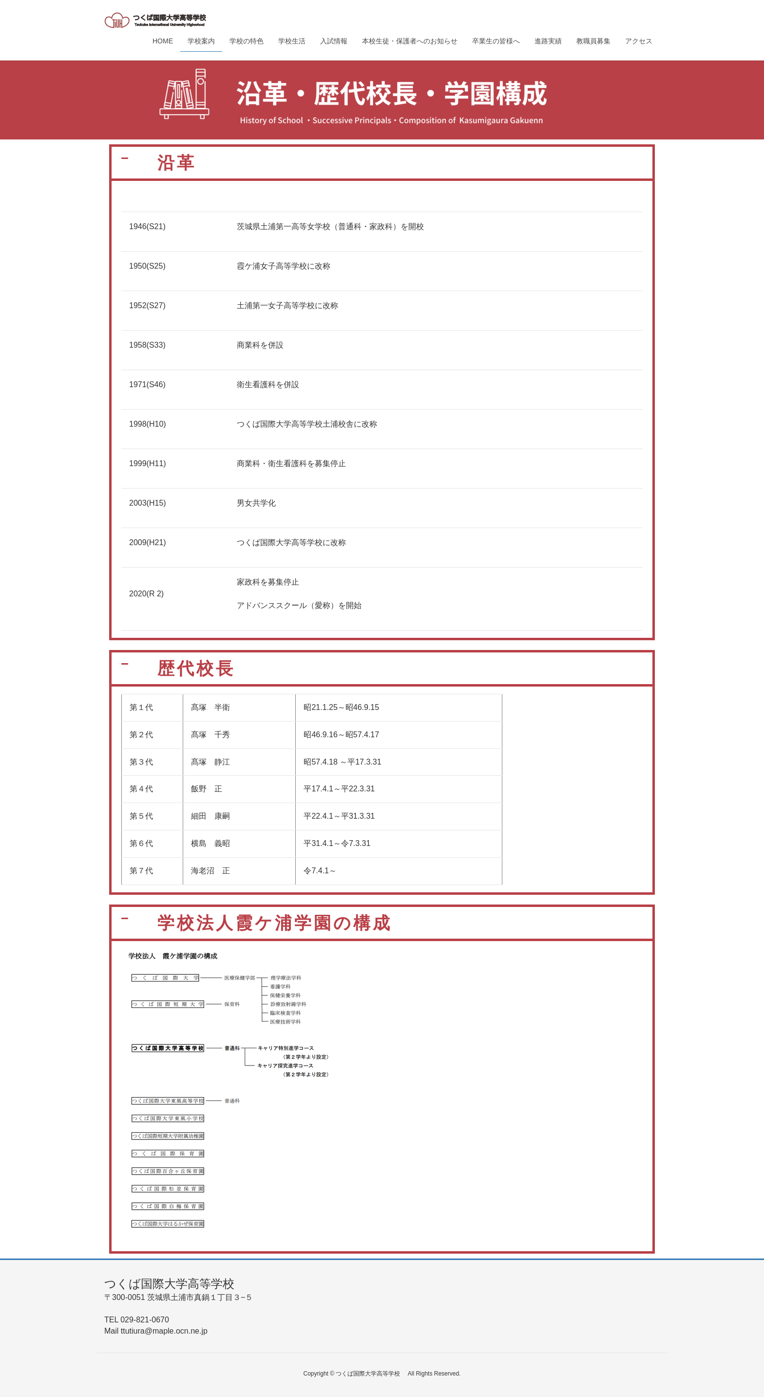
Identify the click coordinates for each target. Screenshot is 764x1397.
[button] (382, 162)
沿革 (176, 162)
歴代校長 (196, 668)
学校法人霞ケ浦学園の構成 (284, 922)
